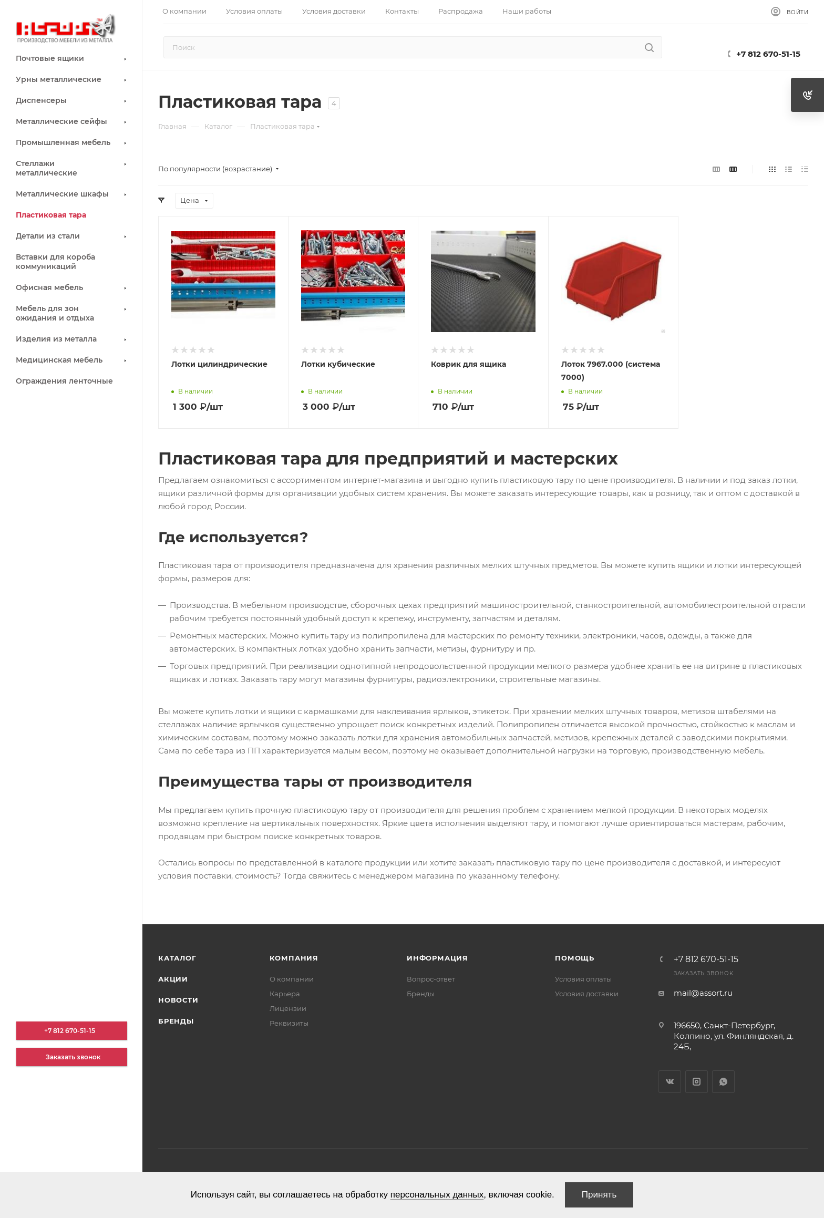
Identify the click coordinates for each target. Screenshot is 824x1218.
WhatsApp (723, 1081)
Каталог (177, 958)
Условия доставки (587, 993)
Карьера (285, 993)
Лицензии (288, 1008)
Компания (294, 958)
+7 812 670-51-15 (768, 54)
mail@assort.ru (703, 993)
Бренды (176, 1021)
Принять (599, 1195)
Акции (173, 979)
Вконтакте (669, 1081)
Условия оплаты (583, 979)
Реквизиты (289, 1023)
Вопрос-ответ (431, 979)
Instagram (696, 1081)
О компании (292, 979)
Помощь (574, 958)
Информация (437, 958)
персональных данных (437, 1195)
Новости (178, 1000)
